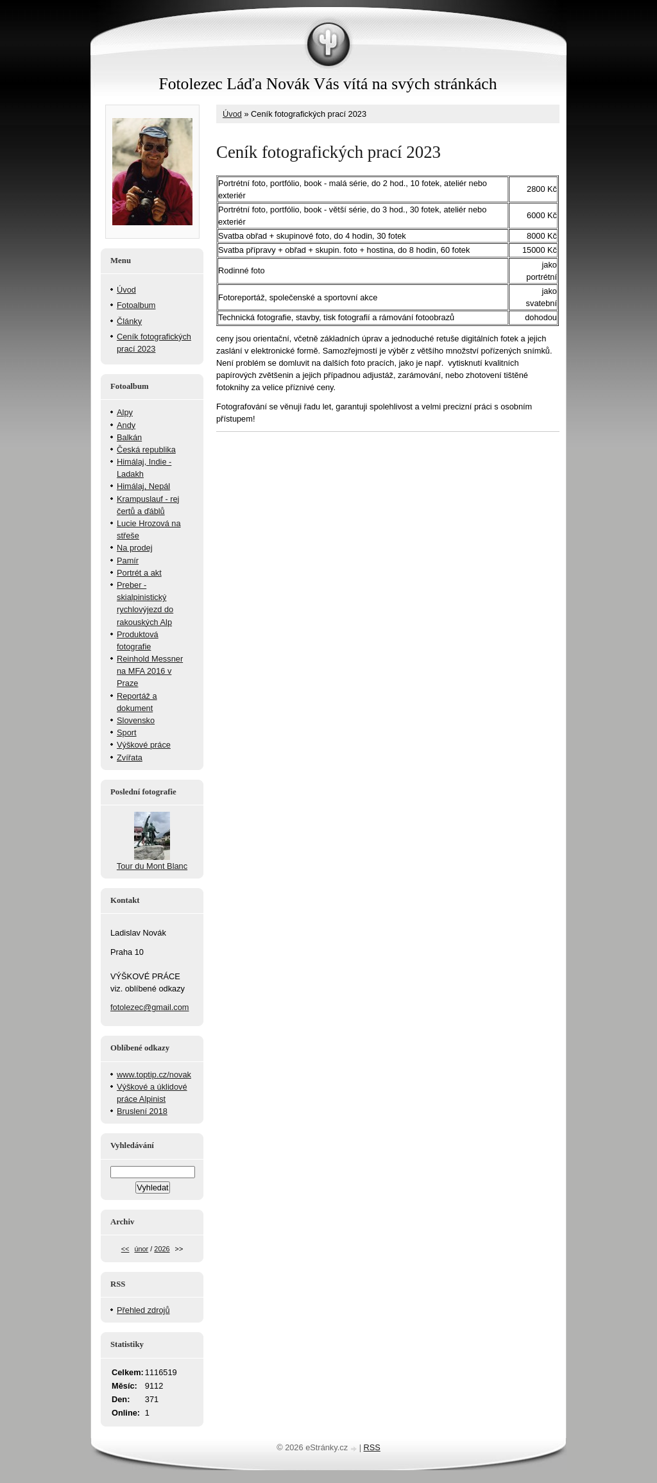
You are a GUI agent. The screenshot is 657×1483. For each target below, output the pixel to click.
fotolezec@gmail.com (149, 1007)
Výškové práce (144, 745)
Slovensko (136, 720)
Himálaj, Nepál (143, 486)
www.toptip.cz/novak (154, 1074)
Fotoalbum (136, 305)
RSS (372, 1447)
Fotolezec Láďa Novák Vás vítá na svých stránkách (327, 83)
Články (129, 321)
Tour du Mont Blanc (152, 866)
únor (141, 1249)
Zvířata (129, 757)
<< (125, 1249)
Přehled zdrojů (143, 1310)
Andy (126, 425)
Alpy (125, 412)
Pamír (128, 560)
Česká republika (146, 449)
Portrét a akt (139, 573)
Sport (127, 732)
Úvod (232, 114)
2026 (161, 1249)
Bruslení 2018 (142, 1111)
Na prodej (135, 548)
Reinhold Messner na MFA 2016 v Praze (150, 671)
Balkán (129, 437)
